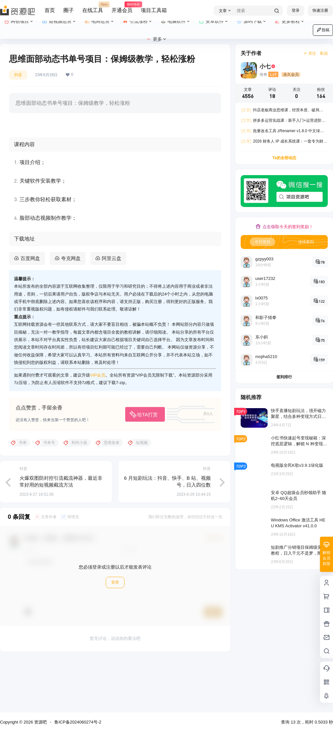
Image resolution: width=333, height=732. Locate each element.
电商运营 (100, 21)
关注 (309, 53)
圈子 (68, 10)
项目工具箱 (154, 10)
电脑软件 (176, 21)
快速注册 (320, 10)
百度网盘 (30, 309)
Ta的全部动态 (284, 158)
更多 (156, 39)
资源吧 (40, 722)
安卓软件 (214, 21)
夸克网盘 (71, 309)
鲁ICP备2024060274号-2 (77, 722)
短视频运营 (59, 21)
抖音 (18, 75)
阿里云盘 (111, 309)
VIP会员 (97, 426)
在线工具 (92, 7)
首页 (50, 10)
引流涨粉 (138, 21)
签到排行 (284, 377)
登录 (296, 10)
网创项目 (19, 21)
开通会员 (122, 7)
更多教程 (290, 21)
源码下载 (252, 21)
